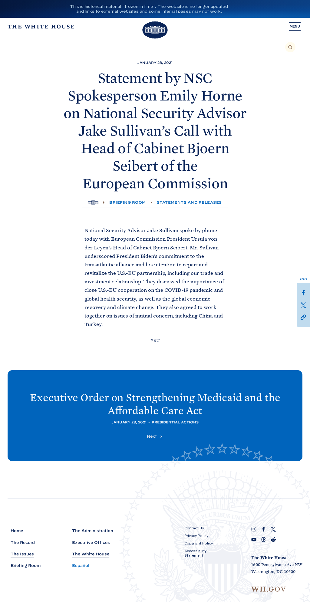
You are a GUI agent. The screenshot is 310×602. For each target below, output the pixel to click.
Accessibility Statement (195, 553)
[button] (303, 316)
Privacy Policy (196, 536)
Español (80, 565)
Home (17, 530)
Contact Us (194, 528)
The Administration (92, 530)
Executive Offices (91, 542)
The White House (90, 554)
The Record (23, 542)
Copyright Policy (198, 543)
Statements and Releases (189, 202)
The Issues (22, 554)
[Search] (290, 47)
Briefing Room (127, 202)
